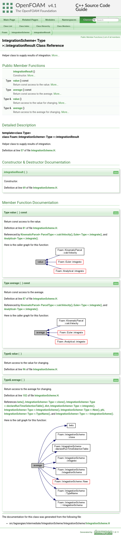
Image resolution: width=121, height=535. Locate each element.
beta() (20, 402)
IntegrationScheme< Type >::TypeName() (27, 413)
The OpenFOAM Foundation (36, 11)
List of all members (112, 37)
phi (102, 409)
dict (47, 405)
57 (22, 150)
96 (24, 369)
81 (24, 228)
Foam (4, 32)
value (16, 80)
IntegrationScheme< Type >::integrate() (72, 405)
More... (56, 55)
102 (25, 395)
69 (24, 187)
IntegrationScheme (20, 32)
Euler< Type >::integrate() (88, 234)
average (17, 89)
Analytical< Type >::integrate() (21, 238)
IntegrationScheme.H (43, 150)
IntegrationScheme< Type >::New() (80, 409)
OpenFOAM (30, 5)
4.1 (53, 5)
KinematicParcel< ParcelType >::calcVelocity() (47, 234)
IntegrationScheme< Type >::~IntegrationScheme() (84, 413)
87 (24, 298)
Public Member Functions (91, 37)
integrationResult (42, 32)
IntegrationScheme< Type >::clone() (45, 402)
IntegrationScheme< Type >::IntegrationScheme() (32, 409)
